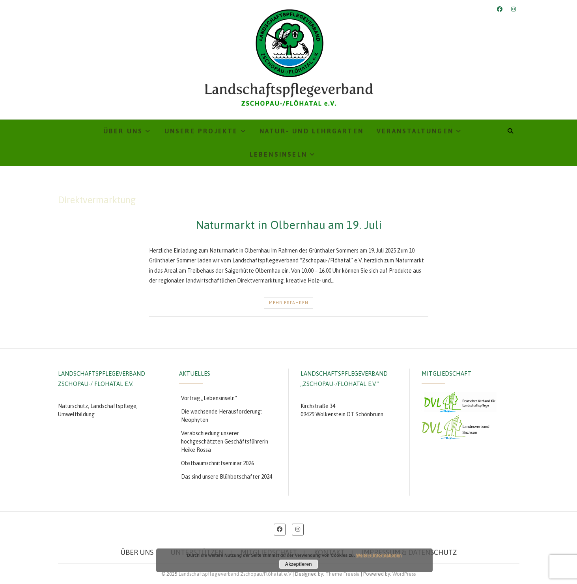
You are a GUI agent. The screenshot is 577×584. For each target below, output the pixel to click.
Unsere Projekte (201, 131)
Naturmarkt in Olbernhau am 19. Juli (289, 224)
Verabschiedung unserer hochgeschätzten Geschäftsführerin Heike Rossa (224, 441)
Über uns (123, 131)
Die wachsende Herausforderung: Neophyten (221, 415)
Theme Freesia (342, 574)
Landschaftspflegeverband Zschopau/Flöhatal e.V (235, 574)
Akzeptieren (298, 564)
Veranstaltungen (415, 131)
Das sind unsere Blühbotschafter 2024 (226, 477)
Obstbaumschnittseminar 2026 (217, 463)
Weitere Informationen (379, 555)
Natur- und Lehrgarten (312, 131)
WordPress (404, 574)
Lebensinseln (278, 154)
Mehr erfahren (288, 302)
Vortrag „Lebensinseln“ (209, 398)
